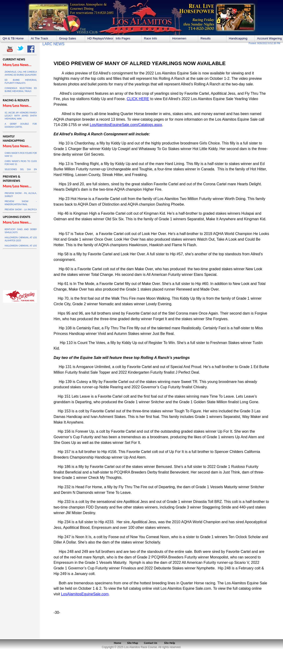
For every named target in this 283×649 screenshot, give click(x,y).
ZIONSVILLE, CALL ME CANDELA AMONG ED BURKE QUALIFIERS (21, 73)
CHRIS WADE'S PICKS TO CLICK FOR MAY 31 (21, 163)
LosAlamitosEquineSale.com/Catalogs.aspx (126, 125)
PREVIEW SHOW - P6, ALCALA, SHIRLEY (21, 195)
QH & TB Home (13, 38)
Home (117, 643)
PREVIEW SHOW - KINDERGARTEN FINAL (21, 203)
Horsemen (179, 38)
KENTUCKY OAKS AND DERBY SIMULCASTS (21, 231)
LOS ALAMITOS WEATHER (20, 268)
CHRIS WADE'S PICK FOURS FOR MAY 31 (21, 154)
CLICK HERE (138, 99)
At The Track (39, 38)
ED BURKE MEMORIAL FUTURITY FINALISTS (21, 81)
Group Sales (67, 38)
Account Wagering (269, 38)
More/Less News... (17, 65)
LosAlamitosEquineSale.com (85, 594)
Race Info (150, 38)
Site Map (132, 643)
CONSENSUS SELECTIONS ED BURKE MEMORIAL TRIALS (21, 90)
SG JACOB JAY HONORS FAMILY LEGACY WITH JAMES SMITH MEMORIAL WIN (21, 115)
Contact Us (150, 643)
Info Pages (123, 38)
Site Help (169, 643)
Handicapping (238, 38)
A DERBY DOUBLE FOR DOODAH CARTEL (21, 125)
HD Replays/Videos (100, 38)
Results (206, 38)
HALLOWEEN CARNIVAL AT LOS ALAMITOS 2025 (21, 239)
